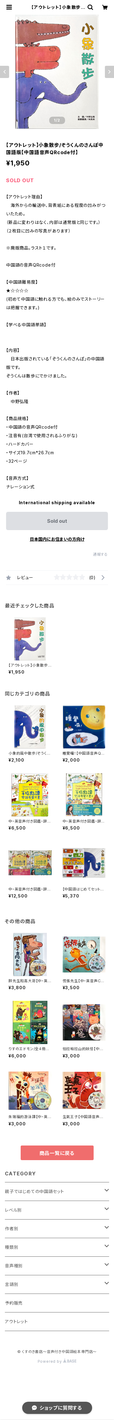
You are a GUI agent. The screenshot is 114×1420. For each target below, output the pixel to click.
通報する (100, 554)
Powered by (57, 1361)
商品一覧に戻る (57, 1153)
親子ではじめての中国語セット (34, 1191)
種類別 (11, 1247)
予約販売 (14, 1302)
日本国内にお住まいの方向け (57, 539)
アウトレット (16, 1321)
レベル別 (13, 1210)
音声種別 (14, 1265)
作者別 (11, 1228)
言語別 (11, 1284)
